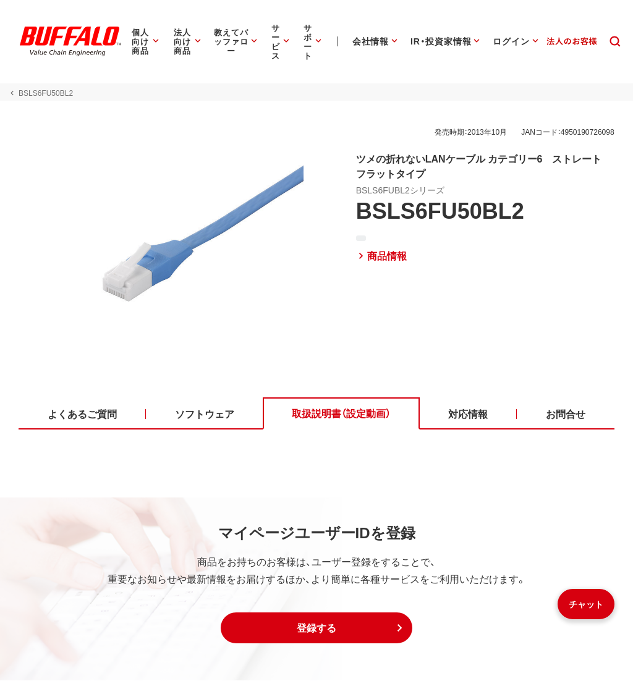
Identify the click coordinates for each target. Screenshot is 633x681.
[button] (316, 628)
